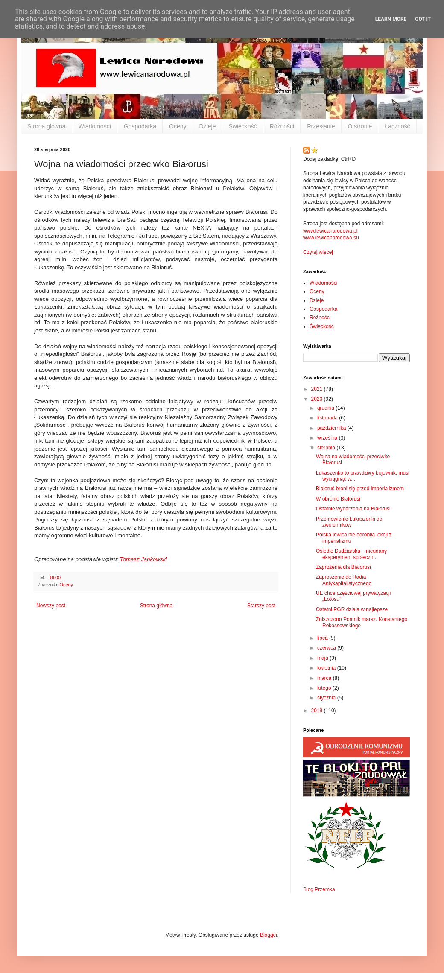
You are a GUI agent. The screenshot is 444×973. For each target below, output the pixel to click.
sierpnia (326, 448)
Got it (423, 19)
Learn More (391, 19)
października (332, 428)
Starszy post (261, 606)
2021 (317, 389)
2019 (317, 711)
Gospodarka (140, 126)
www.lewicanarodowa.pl (330, 231)
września (328, 438)
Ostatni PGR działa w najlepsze (352, 609)
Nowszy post (50, 606)
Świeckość (242, 126)
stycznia (327, 698)
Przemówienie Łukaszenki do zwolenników (349, 522)
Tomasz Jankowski (143, 559)
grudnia (326, 408)
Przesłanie (321, 126)
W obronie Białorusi (338, 499)
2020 (317, 399)
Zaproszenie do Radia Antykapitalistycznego (343, 580)
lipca (323, 638)
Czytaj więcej (318, 252)
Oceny (177, 126)
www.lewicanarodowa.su (331, 238)
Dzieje (207, 126)
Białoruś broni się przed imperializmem (360, 489)
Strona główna (46, 126)
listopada (328, 418)
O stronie (360, 126)
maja (323, 658)
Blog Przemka (319, 889)
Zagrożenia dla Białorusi (343, 567)
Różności (282, 126)
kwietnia (327, 668)
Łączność (397, 126)
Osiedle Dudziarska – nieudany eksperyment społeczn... (351, 554)
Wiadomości (95, 126)
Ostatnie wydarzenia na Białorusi (353, 509)
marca (325, 678)
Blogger (269, 935)
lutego (325, 688)
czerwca (327, 648)
